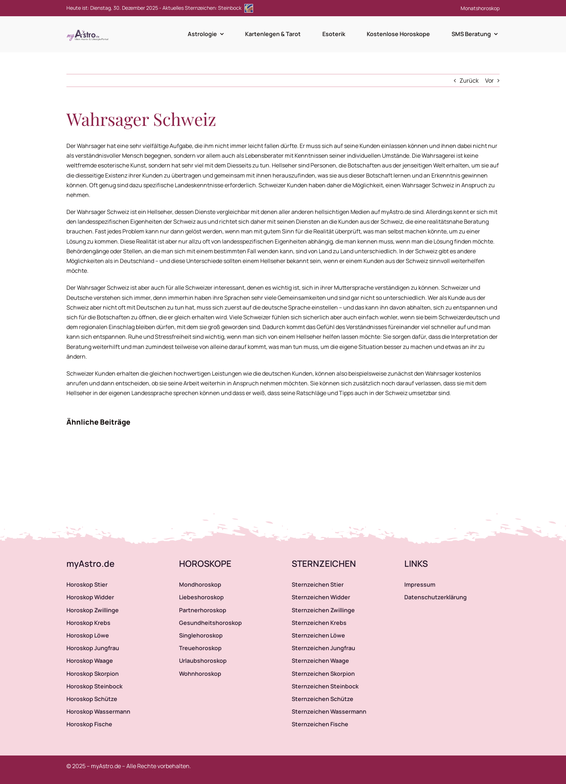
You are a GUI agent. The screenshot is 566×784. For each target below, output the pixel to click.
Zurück (469, 80)
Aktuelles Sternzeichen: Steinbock (207, 7)
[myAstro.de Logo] (88, 30)
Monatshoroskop (480, 8)
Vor (489, 80)
